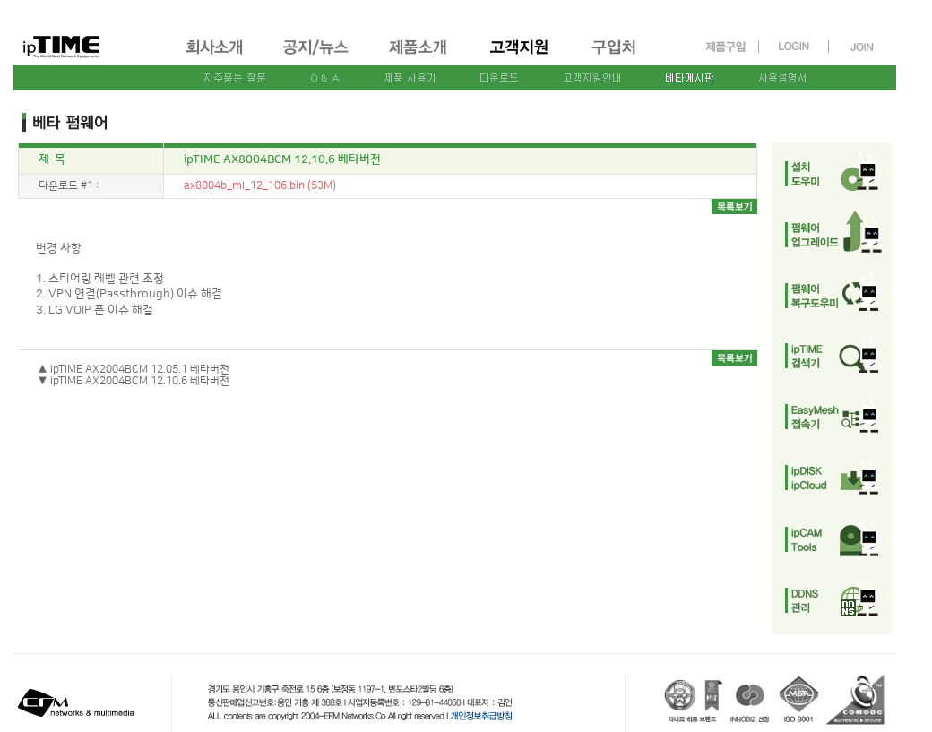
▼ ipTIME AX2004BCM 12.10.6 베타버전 (133, 381)
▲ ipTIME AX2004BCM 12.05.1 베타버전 (133, 369)
